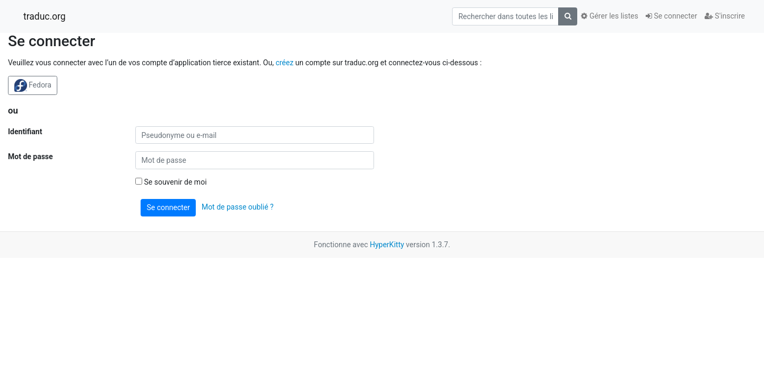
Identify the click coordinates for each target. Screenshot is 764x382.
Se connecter (671, 16)
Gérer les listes (609, 16)
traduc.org (44, 16)
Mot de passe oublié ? (238, 207)
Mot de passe (30, 156)
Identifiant (25, 131)
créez (284, 62)
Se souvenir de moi (171, 182)
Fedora (32, 85)
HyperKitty (387, 244)
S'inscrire (725, 16)
